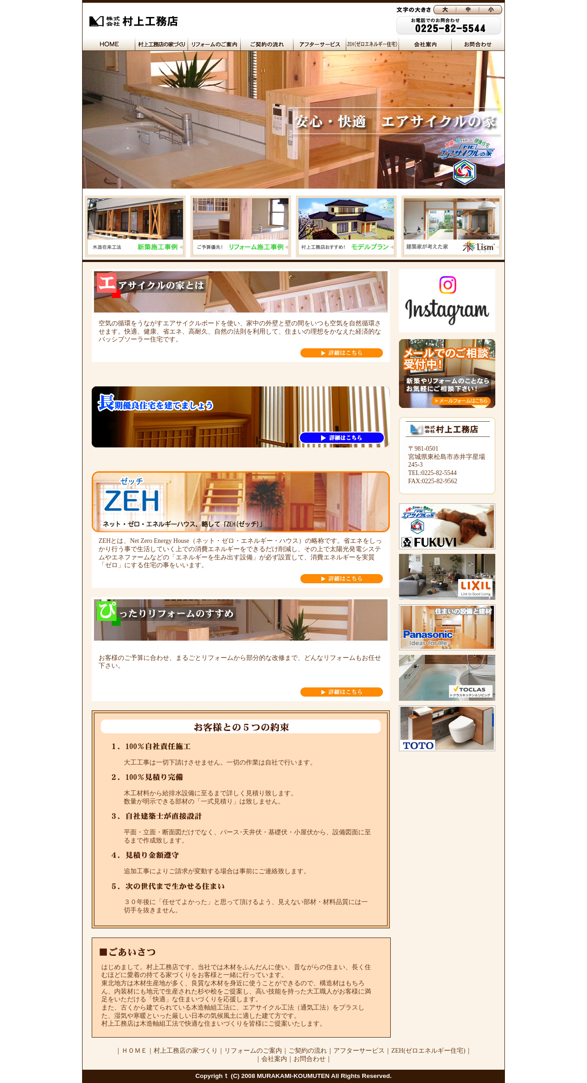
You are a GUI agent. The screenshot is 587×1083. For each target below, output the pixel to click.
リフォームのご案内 (253, 1050)
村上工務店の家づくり (186, 1050)
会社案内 (274, 1058)
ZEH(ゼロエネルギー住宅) (428, 1050)
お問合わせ (310, 1058)
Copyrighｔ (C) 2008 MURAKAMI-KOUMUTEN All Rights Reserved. (293, 1075)
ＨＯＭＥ (134, 1050)
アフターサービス (359, 1050)
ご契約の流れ (307, 1050)
